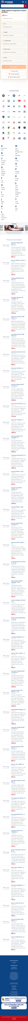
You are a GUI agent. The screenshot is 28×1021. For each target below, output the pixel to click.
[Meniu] (25, 2)
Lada (2, 214)
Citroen (3, 164)
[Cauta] (12, 6)
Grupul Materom (14, 967)
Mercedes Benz (19, 152)
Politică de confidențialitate (14, 993)
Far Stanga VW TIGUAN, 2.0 (18, 798)
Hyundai (3, 189)
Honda (2, 187)
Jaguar (2, 201)
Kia (2, 209)
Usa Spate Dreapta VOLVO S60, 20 (18, 781)
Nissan (17, 160)
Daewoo (3, 171)
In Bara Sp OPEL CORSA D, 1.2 (17, 543)
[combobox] (14, 18)
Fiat (2, 180)
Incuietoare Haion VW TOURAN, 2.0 (16, 831)
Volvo (16, 208)
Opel (16, 166)
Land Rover (4, 217)
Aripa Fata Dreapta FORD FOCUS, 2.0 (17, 317)
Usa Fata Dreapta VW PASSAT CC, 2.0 (16, 691)
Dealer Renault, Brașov (14, 975)
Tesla (16, 201)
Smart (16, 191)
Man (16, 148)
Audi (2, 150)
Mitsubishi (17, 155)
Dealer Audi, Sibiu (14, 972)
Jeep (2, 203)
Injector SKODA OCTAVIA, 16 (18, 260)
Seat (16, 187)
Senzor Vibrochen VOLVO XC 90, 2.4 (18, 850)
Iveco (2, 196)
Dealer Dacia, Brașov (14, 974)
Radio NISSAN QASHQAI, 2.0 (18, 709)
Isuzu (2, 194)
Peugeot (17, 171)
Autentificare (14, 988)
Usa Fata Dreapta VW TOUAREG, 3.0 (16, 436)
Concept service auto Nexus (14, 983)
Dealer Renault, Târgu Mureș (14, 976)
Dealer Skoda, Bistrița (14, 977)
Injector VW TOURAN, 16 (17, 764)
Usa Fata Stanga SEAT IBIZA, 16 (17, 243)
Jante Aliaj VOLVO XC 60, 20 (18, 352)
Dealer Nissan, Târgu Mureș (14, 975)
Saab (16, 185)
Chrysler (3, 162)
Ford (2, 182)
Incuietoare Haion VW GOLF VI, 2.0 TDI (18, 562)
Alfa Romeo (4, 148)
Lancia (2, 216)
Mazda (17, 150)
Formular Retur (14, 962)
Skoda (16, 189)
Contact (14, 963)
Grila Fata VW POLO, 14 (17, 368)
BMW (2, 155)
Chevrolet (3, 160)
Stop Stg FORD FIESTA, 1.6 (18, 814)
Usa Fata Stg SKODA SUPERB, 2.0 (16, 488)
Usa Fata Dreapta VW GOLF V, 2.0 (18, 600)
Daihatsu (3, 173)
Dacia (2, 169)
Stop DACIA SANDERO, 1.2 (17, 885)
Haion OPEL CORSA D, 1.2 (17, 867)
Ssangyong (18, 192)
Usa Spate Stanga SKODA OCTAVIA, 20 (17, 671)
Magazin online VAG (14, 968)
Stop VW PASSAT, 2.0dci (17, 471)
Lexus (2, 219)
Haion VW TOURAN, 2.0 (17, 420)
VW (16, 210)
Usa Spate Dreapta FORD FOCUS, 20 (17, 335)
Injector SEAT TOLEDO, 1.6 (18, 653)
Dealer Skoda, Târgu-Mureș (14, 978)
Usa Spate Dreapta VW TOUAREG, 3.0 (17, 298)
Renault (17, 178)
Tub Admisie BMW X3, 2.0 (17, 637)
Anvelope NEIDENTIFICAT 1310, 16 (17, 278)
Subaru (17, 194)
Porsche (17, 173)
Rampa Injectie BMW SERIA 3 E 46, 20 (18, 618)
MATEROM (14, 1019)
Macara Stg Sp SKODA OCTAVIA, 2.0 (17, 523)
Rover (16, 180)
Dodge (2, 175)
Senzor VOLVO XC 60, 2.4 (17, 903)
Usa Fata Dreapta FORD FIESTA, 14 (17, 747)
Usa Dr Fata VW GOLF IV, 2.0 (18, 403)
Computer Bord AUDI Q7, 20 (18, 455)
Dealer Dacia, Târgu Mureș (14, 973)
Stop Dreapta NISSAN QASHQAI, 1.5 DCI (16, 581)
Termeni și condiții (14, 994)
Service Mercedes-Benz (14, 982)
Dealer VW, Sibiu (14, 979)
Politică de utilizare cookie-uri (14, 995)
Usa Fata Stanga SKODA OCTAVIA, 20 (17, 385)
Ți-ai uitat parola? (14, 989)
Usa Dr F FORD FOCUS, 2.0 (17, 937)
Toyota (17, 203)
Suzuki (16, 196)
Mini (16, 153)
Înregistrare (14, 987)
